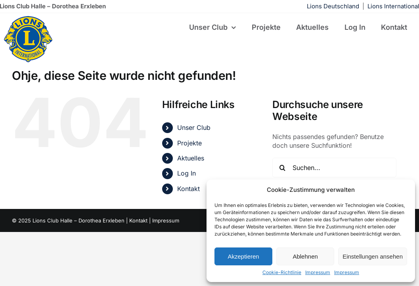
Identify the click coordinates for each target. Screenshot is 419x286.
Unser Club (193, 127)
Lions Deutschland (333, 6)
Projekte (189, 143)
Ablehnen (305, 256)
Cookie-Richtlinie (281, 272)
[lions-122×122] (28, 18)
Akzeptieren (243, 256)
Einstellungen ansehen (372, 256)
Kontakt (188, 189)
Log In (186, 173)
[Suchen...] (334, 168)
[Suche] (282, 168)
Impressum (317, 272)
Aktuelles (190, 158)
